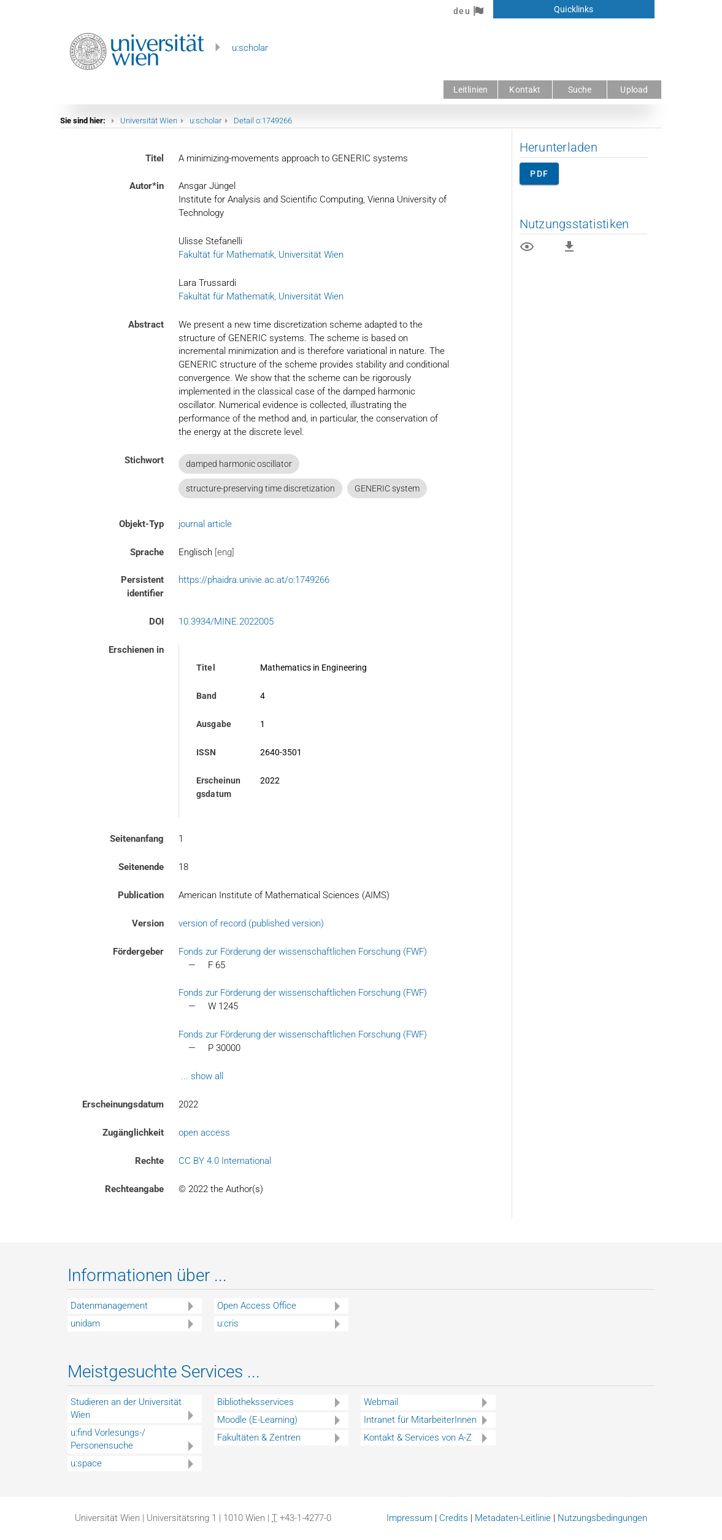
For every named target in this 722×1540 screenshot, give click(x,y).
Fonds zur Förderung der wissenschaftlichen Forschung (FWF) (303, 951)
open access (204, 1132)
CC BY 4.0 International (225, 1160)
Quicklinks (573, 9)
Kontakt (524, 89)
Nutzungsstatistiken (574, 224)
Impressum (409, 1517)
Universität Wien (148, 120)
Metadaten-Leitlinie (513, 1517)
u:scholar (250, 47)
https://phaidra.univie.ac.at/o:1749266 (254, 579)
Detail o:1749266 (263, 120)
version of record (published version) (251, 923)
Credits (453, 1517)
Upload (634, 89)
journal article (205, 523)
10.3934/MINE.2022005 (226, 621)
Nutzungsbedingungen (602, 1517)
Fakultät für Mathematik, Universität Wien (261, 254)
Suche (580, 89)
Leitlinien (470, 89)
